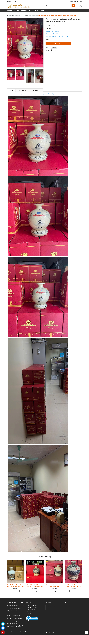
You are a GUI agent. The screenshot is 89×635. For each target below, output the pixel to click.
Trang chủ (9, 10)
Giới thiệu (16, 10)
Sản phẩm (24, 10)
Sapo (14, 633)
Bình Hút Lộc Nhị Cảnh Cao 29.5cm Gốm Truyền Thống (74, 585)
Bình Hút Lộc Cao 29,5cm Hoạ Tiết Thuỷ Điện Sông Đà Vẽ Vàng (34, 585)
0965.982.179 (11, 1)
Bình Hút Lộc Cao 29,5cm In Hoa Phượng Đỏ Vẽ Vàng (54, 585)
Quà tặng (54, 47)
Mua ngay (15, 591)
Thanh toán (73, 1)
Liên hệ (42, 10)
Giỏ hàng (78, 4)
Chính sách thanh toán (32, 605)
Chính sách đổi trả (31, 609)
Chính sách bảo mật (31, 611)
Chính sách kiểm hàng (31, 613)
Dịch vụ (31, 10)
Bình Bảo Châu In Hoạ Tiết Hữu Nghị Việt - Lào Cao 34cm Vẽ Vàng (15, 585)
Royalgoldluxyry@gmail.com (16, 621)
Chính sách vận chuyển (32, 607)
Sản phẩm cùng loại (44, 557)
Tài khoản (79, 1)
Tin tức (37, 10)
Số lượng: (48, 39)
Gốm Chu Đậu (72, 23)
